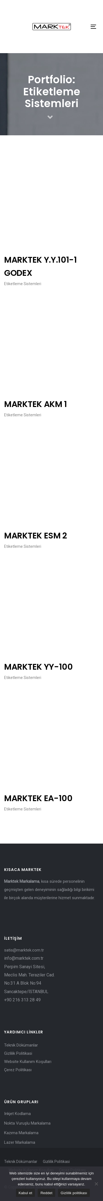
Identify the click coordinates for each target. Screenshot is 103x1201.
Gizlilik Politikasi (18, 1053)
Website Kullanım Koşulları (27, 1061)
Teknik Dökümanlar (21, 1045)
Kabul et (25, 1193)
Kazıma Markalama (21, 1132)
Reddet (46, 1193)
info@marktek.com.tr (24, 958)
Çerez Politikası (18, 1069)
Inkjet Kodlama (17, 1113)
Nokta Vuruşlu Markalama (27, 1123)
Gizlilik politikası (74, 1193)
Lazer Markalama (19, 1142)
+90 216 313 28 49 (22, 999)
